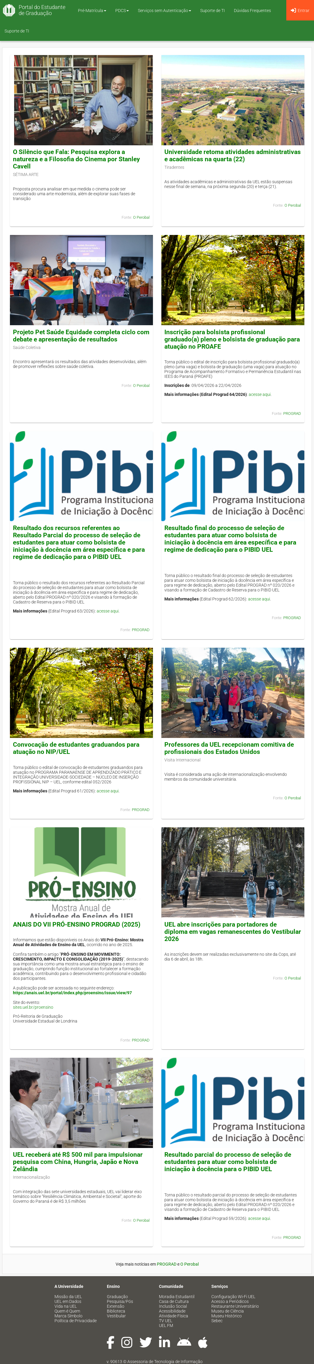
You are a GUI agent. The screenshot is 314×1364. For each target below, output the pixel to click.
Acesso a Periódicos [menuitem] (230, 1301)
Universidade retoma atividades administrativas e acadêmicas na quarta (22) (232, 155)
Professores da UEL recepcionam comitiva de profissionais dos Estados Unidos (229, 748)
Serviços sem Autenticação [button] (164, 10)
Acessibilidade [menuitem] (172, 1311)
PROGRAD (292, 413)
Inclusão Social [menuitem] (173, 1306)
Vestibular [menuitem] (116, 1315)
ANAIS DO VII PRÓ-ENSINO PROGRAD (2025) (76, 924)
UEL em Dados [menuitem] (67, 1301)
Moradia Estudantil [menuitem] (176, 1296)
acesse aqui (260, 394)
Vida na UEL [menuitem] (65, 1306)
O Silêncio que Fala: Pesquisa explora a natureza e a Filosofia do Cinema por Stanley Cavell (76, 159)
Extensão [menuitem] (115, 1306)
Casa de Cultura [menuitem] (174, 1301)
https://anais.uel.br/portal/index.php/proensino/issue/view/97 (72, 992)
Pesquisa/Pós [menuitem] (120, 1301)
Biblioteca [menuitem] (116, 1311)
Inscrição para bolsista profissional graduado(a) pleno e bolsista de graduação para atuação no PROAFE (232, 339)
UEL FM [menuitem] (166, 1325)
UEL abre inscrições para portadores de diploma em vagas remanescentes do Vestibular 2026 (232, 932)
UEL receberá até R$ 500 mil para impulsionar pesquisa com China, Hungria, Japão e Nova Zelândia (78, 1162)
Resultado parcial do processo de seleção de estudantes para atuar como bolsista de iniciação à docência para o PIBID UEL (227, 1162)
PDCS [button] (122, 10)
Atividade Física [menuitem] (173, 1315)
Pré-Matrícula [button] (92, 10)
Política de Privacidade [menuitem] (75, 1320)
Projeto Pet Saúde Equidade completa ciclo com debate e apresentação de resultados (81, 336)
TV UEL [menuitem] (165, 1320)
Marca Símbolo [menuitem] (68, 1315)
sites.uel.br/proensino (33, 1007)
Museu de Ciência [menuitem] (227, 1311)
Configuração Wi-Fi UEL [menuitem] (233, 1296)
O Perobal (141, 217)
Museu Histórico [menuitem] (226, 1315)
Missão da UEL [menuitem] (68, 1296)
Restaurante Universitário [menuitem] (235, 1306)
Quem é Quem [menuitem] (67, 1311)
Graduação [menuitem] (117, 1296)
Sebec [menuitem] (216, 1320)
